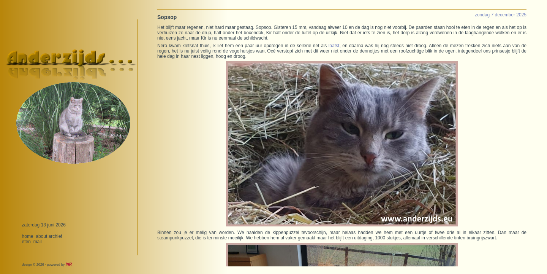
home (27, 236)
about (41, 236)
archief (55, 236)
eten (26, 241)
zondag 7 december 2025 (500, 15)
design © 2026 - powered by (47, 264)
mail (37, 241)
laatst (334, 45)
